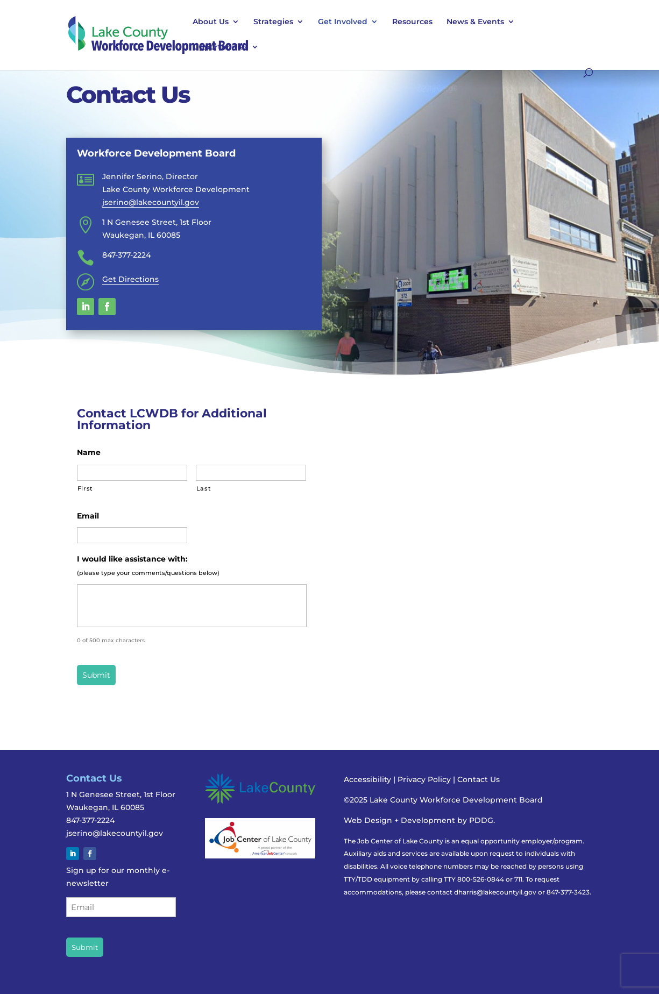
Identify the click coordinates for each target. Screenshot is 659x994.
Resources (412, 22)
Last (203, 488)
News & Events (475, 22)
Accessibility (367, 779)
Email (88, 516)
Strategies (273, 22)
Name (89, 452)
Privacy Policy (425, 779)
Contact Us (478, 779)
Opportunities (220, 47)
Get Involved (342, 22)
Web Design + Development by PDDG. (419, 820)
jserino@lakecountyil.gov (150, 202)
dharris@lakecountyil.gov (495, 892)
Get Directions (130, 279)
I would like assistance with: (132, 559)
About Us (211, 22)
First (85, 488)
